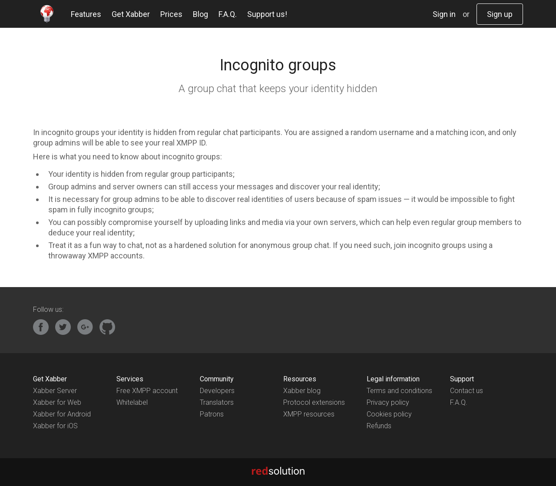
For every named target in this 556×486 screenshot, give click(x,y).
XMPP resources (308, 414)
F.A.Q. (227, 14)
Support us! (267, 14)
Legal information (393, 379)
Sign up (500, 14)
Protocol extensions (314, 402)
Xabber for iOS (55, 426)
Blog (200, 14)
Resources (299, 379)
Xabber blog (302, 391)
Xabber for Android (62, 414)
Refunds (379, 426)
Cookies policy (389, 414)
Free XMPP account (147, 391)
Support (462, 379)
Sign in (444, 14)
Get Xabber (131, 14)
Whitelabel (132, 402)
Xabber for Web (57, 402)
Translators (217, 402)
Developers (217, 391)
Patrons (212, 414)
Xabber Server (55, 391)
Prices (171, 14)
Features (86, 14)
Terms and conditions (399, 391)
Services (129, 379)
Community (217, 379)
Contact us (466, 391)
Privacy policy (388, 402)
